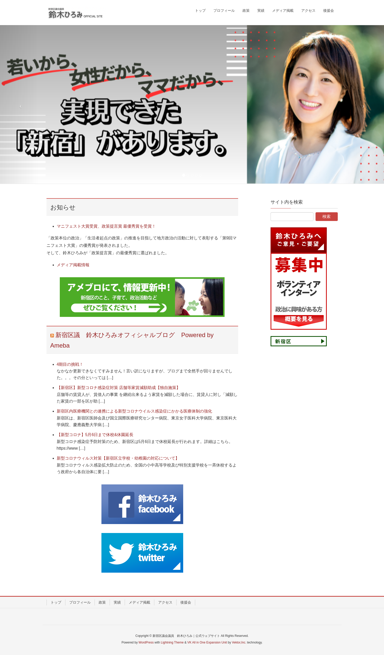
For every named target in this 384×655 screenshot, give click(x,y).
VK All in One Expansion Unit (207, 642)
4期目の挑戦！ (70, 364)
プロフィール (80, 602)
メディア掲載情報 (73, 265)
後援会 (185, 602)
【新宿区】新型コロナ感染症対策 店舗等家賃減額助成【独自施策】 (118, 387)
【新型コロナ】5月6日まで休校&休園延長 (95, 434)
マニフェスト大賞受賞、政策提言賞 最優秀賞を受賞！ (106, 226)
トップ (56, 602)
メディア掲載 (139, 602)
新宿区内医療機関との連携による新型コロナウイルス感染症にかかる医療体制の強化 (134, 411)
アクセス (165, 602)
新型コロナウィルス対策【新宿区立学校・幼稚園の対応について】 (118, 458)
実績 (117, 602)
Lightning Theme (172, 642)
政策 (102, 602)
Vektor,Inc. (239, 642)
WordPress (146, 642)
